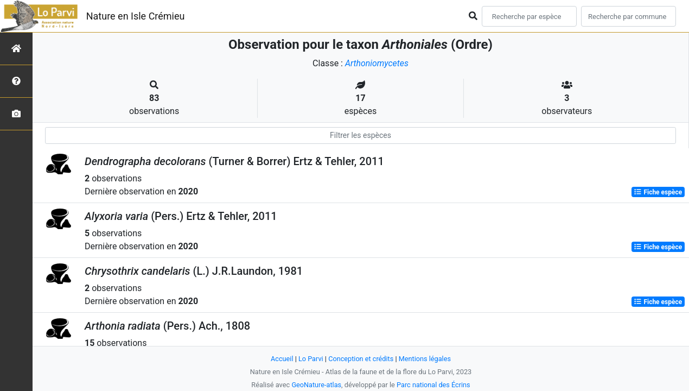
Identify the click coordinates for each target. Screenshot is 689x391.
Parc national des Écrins (434, 385)
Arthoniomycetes (376, 63)
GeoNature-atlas (316, 385)
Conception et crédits (361, 359)
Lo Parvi (310, 359)
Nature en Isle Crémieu (135, 16)
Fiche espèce (658, 192)
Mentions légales (425, 359)
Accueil (281, 359)
